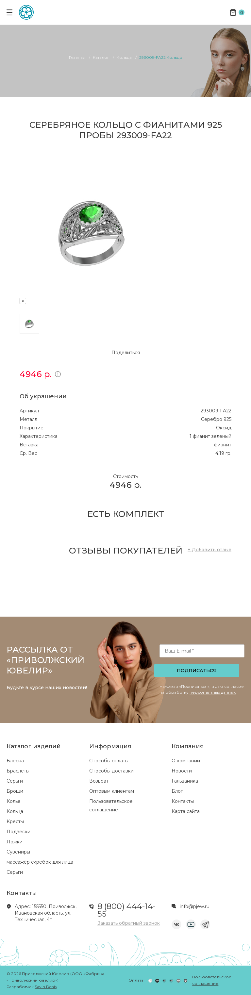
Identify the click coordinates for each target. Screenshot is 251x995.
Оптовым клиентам (111, 791)
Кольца (15, 811)
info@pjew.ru (194, 906)
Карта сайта (186, 811)
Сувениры (18, 852)
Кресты (15, 821)
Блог (177, 791)
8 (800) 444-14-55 (126, 910)
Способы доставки (111, 771)
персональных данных (213, 692)
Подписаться (197, 670)
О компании (186, 761)
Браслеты (18, 771)
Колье (14, 801)
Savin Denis (46, 986)
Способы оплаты (108, 761)
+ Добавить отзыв (209, 550)
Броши (15, 791)
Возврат (99, 781)
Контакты (183, 801)
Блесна (15, 761)
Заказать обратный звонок (128, 923)
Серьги (15, 781)
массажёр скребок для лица (40, 862)
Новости (182, 771)
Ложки (15, 842)
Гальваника (185, 781)
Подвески (18, 832)
